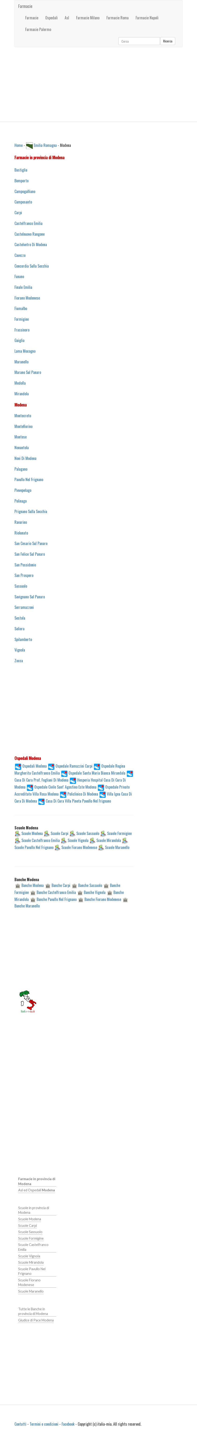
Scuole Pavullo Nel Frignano (33, 847)
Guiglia (19, 340)
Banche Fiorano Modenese (102, 899)
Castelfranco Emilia (28, 223)
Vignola (19, 650)
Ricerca (167, 40)
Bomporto (21, 180)
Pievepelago (22, 490)
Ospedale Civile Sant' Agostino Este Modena (65, 787)
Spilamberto (23, 639)
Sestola (19, 618)
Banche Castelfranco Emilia (56, 892)
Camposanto (23, 202)
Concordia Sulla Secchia (31, 266)
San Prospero (23, 575)
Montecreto (22, 415)
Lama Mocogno (24, 351)
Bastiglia (20, 170)
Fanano (19, 276)
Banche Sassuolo (90, 885)
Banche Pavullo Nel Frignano (57, 899)
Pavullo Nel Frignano (28, 479)
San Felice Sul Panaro (29, 554)
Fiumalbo (20, 308)
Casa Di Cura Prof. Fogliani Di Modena (41, 780)
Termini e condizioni (44, 1424)
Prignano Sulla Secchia (30, 511)
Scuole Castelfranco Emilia (40, 840)
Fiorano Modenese (27, 298)
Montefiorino (23, 426)
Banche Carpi (61, 885)
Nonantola (21, 447)
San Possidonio (25, 565)
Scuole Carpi (59, 833)
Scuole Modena (32, 833)
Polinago (20, 501)
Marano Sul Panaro (27, 372)
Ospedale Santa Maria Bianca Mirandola (97, 773)
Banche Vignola (95, 892)
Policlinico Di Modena (82, 794)
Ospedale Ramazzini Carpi (74, 766)
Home (18, 145)
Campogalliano (24, 191)
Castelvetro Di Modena (30, 244)
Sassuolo (20, 586)
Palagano (20, 469)
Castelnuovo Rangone (29, 234)
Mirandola (21, 394)
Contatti (20, 1424)
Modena (20, 405)
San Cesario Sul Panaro (30, 543)
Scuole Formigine (119, 833)
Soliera (19, 628)
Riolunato (21, 533)
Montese (20, 437)
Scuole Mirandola (108, 840)
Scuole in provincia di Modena (33, 1210)
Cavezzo (19, 255)
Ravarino (20, 522)
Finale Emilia (23, 287)
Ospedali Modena (34, 766)
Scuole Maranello (117, 847)
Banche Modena (32, 885)
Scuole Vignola (78, 840)
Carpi (18, 212)
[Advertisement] (98, 84)
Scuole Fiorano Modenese (79, 847)
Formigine (21, 319)
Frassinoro (21, 330)
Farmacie (25, 6)
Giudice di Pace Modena (36, 1320)
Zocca (18, 660)
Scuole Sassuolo (87, 833)
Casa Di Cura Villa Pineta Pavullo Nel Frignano (78, 800)
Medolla (20, 383)
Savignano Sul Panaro (29, 597)
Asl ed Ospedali (36, 1190)
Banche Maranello (27, 906)
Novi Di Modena (25, 458)
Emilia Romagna (45, 145)
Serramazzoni (24, 607)
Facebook (68, 1424)
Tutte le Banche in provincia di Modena (33, 1311)
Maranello (21, 362)
